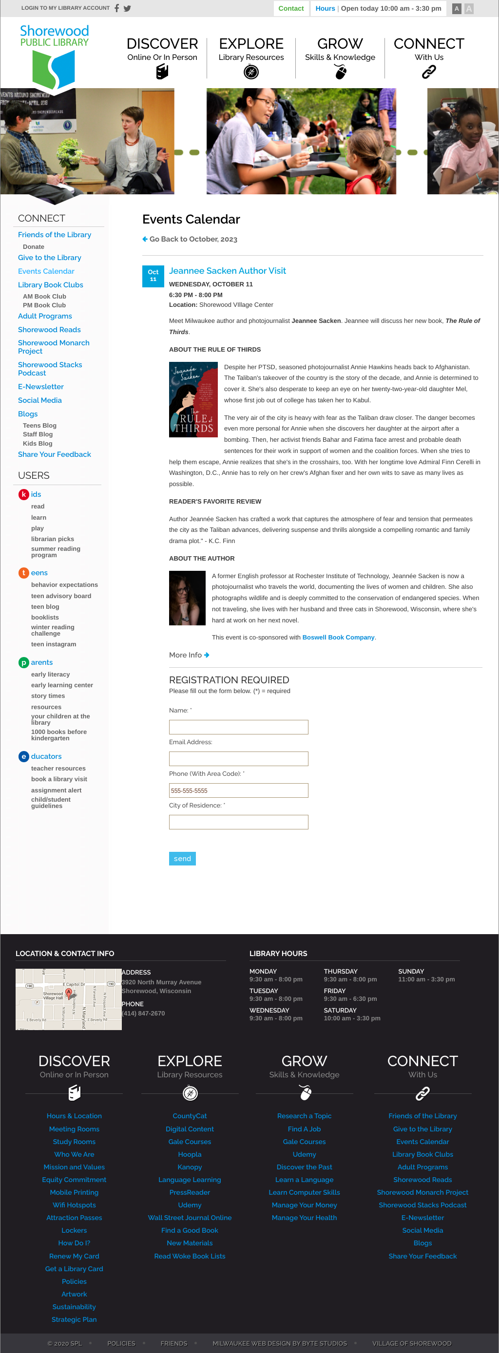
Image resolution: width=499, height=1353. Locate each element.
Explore (251, 49)
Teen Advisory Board (61, 596)
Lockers (74, 1231)
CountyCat (190, 1116)
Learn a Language (304, 1180)
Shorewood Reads (49, 330)
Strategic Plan (74, 1320)
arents (36, 662)
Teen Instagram (53, 644)
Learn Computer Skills (304, 1193)
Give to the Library (49, 258)
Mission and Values (74, 1167)
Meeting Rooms (74, 1129)
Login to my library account (65, 8)
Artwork (74, 1294)
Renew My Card (74, 1256)
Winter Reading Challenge (53, 630)
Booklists (45, 617)
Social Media (40, 400)
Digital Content (190, 1129)
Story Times (48, 696)
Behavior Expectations (64, 585)
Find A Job (304, 1129)
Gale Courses (190, 1142)
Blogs (28, 414)
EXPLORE (189, 1066)
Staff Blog (38, 434)
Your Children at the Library (60, 719)
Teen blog (45, 606)
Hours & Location (74, 1116)
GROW (304, 1066)
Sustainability (74, 1307)
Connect (429, 49)
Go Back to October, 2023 (193, 239)
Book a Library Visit (59, 779)
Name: (180, 711)
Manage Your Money (304, 1205)
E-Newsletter (41, 387)
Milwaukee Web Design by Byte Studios (279, 1344)
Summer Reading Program (55, 551)
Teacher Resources (58, 768)
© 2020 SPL (64, 1344)
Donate (33, 247)
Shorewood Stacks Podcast (50, 369)
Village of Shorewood (412, 1344)
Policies (74, 1282)
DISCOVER (74, 1066)
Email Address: (190, 742)
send (182, 858)
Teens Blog (40, 425)
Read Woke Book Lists (189, 1256)
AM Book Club (44, 296)
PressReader (190, 1193)
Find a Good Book (189, 1231)
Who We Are (74, 1155)
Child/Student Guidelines (51, 802)
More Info (185, 655)
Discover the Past (304, 1167)
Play (37, 528)
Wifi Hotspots (74, 1205)
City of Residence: (197, 806)
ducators (40, 756)
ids (30, 494)
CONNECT (422, 1066)
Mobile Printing (74, 1193)
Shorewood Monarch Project (54, 347)
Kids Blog (38, 443)
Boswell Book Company (339, 637)
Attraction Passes (74, 1218)
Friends (174, 1344)
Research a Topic (304, 1116)
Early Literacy (50, 674)
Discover (162, 49)
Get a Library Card (74, 1269)
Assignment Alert (56, 790)
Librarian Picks (52, 539)
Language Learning (189, 1180)
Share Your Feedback (54, 455)
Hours (378, 8)
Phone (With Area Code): (207, 774)
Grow (340, 49)
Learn (38, 517)
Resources (46, 707)
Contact (291, 8)
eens (33, 573)
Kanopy (189, 1167)
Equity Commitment (74, 1180)
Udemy (189, 1205)
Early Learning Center (62, 685)
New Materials (189, 1243)
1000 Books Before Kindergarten (59, 735)
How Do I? (74, 1243)
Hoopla (190, 1155)
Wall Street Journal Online (189, 1218)
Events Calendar (46, 271)
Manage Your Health (304, 1218)
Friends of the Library (54, 235)
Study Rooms (74, 1142)
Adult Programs (45, 316)
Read (37, 506)
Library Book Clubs (50, 285)
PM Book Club (44, 305)
